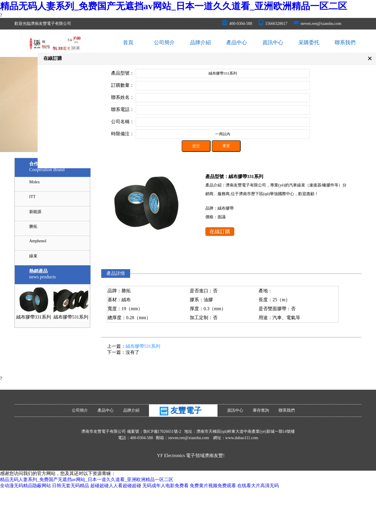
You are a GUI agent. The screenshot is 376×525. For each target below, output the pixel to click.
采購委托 (308, 42)
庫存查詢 (261, 410)
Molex (34, 182)
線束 (33, 256)
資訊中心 (272, 42)
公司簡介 (164, 42)
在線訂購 (219, 231)
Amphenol (37, 241)
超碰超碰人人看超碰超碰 (115, 485)
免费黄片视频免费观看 (213, 485)
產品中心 (236, 42)
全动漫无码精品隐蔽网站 (25, 485)
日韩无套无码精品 (70, 485)
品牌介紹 (200, 42)
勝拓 (33, 226)
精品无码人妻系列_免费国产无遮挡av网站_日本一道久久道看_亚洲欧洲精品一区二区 (173, 6)
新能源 (35, 212)
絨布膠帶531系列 (71, 317)
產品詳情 (115, 273)
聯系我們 (345, 42)
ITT (32, 197)
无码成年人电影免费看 (165, 485)
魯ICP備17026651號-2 (162, 431)
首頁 (128, 42)
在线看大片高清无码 (258, 485)
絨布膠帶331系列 (33, 317)
